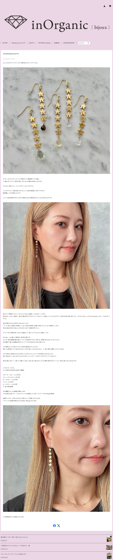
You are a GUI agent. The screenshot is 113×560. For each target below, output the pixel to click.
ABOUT (32, 43)
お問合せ (57, 43)
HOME (5, 43)
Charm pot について (18, 43)
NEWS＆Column (44, 43)
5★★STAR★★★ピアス (11, 54)
